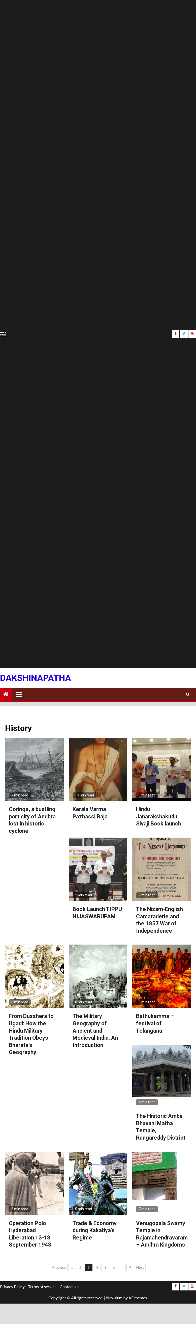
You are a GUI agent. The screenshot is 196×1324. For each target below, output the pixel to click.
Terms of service (42, 1286)
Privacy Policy (12, 1286)
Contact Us (69, 1286)
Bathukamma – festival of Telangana (155, 1023)
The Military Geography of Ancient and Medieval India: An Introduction (95, 1030)
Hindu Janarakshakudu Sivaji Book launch (158, 816)
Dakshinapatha (35, 678)
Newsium (114, 1297)
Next (140, 1267)
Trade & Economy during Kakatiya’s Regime (95, 1230)
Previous (59, 1267)
